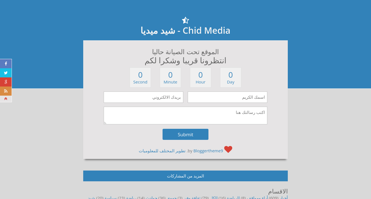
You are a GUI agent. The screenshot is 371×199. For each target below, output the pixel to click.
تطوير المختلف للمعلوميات (162, 150)
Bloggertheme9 (208, 150)
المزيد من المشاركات (185, 176)
